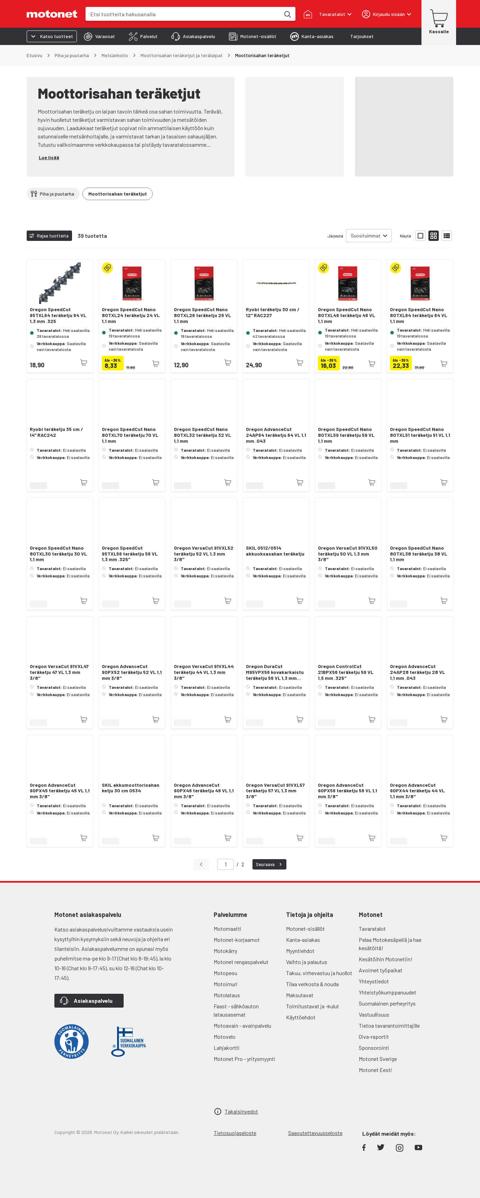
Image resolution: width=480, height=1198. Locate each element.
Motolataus (227, 995)
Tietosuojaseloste (235, 1132)
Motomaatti (227, 928)
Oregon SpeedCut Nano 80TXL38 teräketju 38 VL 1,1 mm (418, 553)
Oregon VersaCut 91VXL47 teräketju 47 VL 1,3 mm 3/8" (59, 672)
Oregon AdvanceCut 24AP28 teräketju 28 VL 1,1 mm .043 (417, 672)
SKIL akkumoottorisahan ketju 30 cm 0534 (130, 788)
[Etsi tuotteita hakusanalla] (287, 14)
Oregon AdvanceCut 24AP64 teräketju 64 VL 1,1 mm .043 (276, 435)
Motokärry (225, 950)
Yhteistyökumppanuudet (387, 992)
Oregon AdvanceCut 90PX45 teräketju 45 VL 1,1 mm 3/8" (60, 791)
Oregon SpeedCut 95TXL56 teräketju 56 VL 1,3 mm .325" (130, 553)
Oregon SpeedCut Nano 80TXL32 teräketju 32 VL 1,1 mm (202, 435)
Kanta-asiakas (303, 939)
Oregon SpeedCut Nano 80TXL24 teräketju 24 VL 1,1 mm (131, 315)
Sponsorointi (374, 1047)
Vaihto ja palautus (306, 961)
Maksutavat (299, 995)
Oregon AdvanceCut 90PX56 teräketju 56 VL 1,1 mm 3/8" (347, 791)
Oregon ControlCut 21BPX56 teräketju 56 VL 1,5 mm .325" (345, 672)
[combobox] (183, 14)
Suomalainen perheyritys (387, 1003)
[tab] (99, 36)
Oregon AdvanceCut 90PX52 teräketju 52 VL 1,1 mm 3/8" (132, 672)
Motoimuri (226, 984)
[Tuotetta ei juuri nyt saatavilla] (84, 362)
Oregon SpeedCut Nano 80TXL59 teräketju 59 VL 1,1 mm (346, 435)
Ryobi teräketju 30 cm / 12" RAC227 (273, 312)
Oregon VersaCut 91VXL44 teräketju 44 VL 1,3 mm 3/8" (204, 672)
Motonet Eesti (375, 1069)
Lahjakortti (227, 1047)
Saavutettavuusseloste (315, 1132)
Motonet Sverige (378, 1058)
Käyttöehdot (300, 1017)
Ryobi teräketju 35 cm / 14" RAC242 (56, 432)
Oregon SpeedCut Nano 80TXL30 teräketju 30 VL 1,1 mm (58, 553)
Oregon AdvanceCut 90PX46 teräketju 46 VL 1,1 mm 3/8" (204, 791)
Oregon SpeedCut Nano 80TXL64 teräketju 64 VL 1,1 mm (418, 315)
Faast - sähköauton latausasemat (236, 1010)
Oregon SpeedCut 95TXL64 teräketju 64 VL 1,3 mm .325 (58, 315)
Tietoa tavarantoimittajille (389, 1025)
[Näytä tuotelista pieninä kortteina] (433, 236)
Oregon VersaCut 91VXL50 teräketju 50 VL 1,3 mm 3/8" (347, 553)
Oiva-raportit (374, 1036)
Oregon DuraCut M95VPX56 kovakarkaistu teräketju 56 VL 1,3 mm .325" (275, 672)
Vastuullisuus (374, 1014)
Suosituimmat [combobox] (366, 235)
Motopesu (225, 973)
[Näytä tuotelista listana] (447, 236)
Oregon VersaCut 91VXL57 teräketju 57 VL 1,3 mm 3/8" (275, 791)
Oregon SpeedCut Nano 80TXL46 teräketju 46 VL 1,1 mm (346, 315)
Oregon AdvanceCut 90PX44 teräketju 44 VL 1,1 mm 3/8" (417, 791)
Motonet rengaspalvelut (241, 961)
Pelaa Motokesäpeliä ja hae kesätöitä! (390, 943)
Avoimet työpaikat (380, 970)
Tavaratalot (372, 928)
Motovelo (224, 1036)
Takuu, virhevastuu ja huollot (319, 973)
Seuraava (270, 864)
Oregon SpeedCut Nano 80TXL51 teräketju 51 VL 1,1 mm (420, 435)
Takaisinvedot (241, 1111)
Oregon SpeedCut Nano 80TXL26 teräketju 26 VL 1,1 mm (202, 315)
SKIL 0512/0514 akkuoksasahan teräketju (275, 551)
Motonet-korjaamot (237, 939)
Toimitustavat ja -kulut (312, 1006)
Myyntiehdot (300, 950)
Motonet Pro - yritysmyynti (244, 1058)
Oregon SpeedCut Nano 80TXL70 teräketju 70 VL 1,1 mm (130, 435)
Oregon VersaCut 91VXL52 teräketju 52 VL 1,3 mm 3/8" (203, 553)
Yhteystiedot (374, 981)
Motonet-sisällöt (305, 928)
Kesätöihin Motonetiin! (385, 959)
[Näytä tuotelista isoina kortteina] (420, 236)
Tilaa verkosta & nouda (312, 984)
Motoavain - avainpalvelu (242, 1025)
